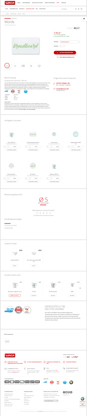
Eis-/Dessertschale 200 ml (34, 260)
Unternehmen (26, 2)
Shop (58, 2)
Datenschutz (26, 400)
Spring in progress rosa (15, 291)
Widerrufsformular (8, 404)
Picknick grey (53, 291)
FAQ (25, 394)
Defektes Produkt (8, 395)
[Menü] (85, 397)
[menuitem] (7, 9)
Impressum (26, 402)
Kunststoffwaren (50, 2)
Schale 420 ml (15, 260)
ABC (72, 291)
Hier (57, 370)
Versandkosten (40, 411)
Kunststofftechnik (37, 2)
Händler (63, 2)
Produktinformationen (29, 395)
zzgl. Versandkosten (62, 34)
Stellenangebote (27, 397)
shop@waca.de (15, 372)
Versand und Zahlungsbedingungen (12, 399)
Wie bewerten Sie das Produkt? (43, 212)
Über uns (26, 399)
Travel (34, 291)
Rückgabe (6, 400)
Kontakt (6, 397)
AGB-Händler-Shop (8, 394)
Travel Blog (26, 404)
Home (18, 2)
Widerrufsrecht (7, 402)
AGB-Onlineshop (8, 405)
